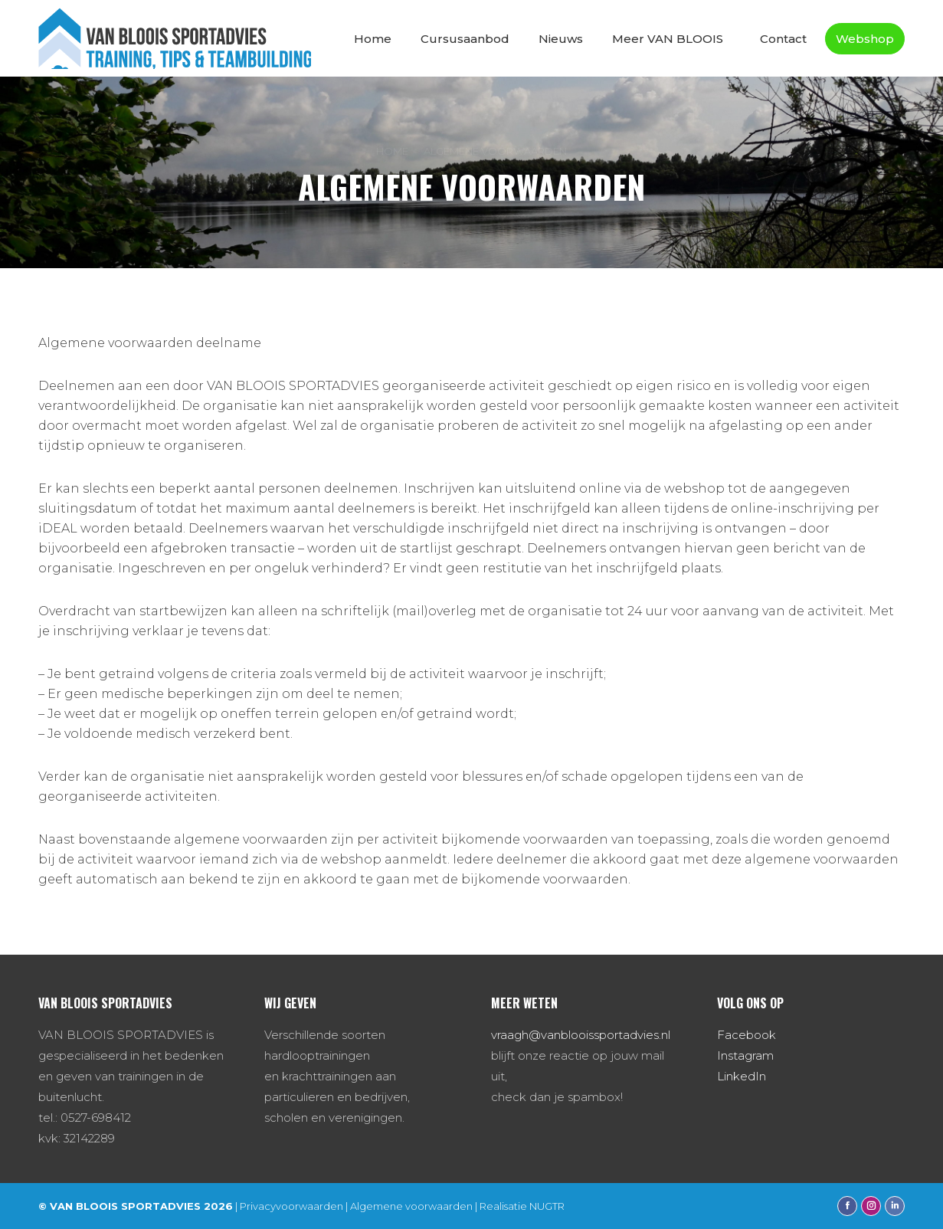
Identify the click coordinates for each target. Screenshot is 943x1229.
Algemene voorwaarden (411, 1206)
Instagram (745, 1055)
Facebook (746, 1034)
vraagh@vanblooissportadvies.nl (580, 1034)
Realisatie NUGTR (522, 1206)
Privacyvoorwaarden (291, 1206)
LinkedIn (741, 1076)
